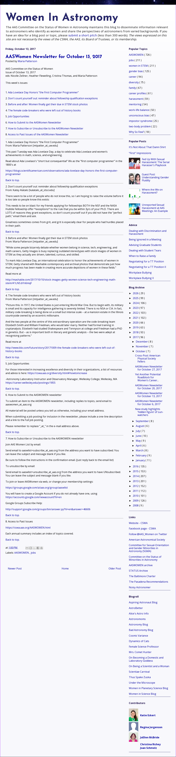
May (138, 440)
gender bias (136, 71)
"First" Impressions (140, 153)
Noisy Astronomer (140, 587)
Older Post (115, 568)
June (139, 436)
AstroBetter (136, 608)
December (142, 341)
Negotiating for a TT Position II (147, 267)
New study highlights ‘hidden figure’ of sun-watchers (149, 412)
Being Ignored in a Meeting (145, 239)
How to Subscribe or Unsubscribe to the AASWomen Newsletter (45, 128)
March (140, 450)
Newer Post (15, 568)
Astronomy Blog (138, 624)
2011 (136, 491)
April (139, 445)
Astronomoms (137, 619)
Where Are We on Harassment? (152, 191)
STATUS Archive (138, 570)
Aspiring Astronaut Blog (143, 602)
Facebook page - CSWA (142, 528)
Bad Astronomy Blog (141, 630)
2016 (136, 466)
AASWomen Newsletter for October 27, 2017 (148, 368)
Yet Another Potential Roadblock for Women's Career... (148, 377)
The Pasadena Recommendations (148, 581)
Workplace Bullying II (141, 278)
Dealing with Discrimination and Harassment (147, 232)
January (141, 460)
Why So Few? (137, 132)
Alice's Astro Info (139, 613)
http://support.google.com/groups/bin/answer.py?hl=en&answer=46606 (48, 509)
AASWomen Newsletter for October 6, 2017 (148, 402)
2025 (136, 298)
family (133, 88)
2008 (136, 505)
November (142, 346)
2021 (136, 317)
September (142, 421)
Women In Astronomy (62, 18)
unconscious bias (139, 115)
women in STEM (138, 65)
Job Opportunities (18, 116)
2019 (136, 327)
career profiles (138, 93)
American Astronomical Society (147, 539)
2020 (136, 322)
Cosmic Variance (138, 635)
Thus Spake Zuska (140, 677)
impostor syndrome (141, 121)
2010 (136, 495)
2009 (136, 500)
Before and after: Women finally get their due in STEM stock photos (48, 104)
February (141, 455)
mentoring (135, 104)
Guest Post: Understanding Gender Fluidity (155, 177)
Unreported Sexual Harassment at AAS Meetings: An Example (155, 207)
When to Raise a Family (142, 256)
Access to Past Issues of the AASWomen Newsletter (38, 134)
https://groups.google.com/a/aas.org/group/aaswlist (37, 487)
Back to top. (12, 180)
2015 (136, 471)
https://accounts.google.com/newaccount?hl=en (34, 497)
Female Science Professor (144, 646)
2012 (136, 486)
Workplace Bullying (140, 272)
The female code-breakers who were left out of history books (44, 110)
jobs (33, 552)
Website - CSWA (138, 523)
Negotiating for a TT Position (146, 261)
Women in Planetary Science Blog (148, 688)
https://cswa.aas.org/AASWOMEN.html (28, 527)
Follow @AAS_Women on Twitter (148, 534)
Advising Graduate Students (145, 245)
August (140, 426)
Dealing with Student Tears (145, 250)
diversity (134, 82)
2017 (136, 337)
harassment (136, 99)
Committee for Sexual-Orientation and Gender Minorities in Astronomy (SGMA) (149, 548)
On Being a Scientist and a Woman (149, 666)
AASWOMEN (22, 552)
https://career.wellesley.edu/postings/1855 (30, 382)
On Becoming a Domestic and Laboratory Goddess (146, 659)
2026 (136, 293)
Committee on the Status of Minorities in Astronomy (145, 558)
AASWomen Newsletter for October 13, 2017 (148, 394)
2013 (136, 481)
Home (65, 568)
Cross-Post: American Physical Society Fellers (147, 358)
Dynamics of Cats (139, 641)
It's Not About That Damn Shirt (147, 147)
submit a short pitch (82, 35)
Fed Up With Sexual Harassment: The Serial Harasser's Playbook (155, 162)
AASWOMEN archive (141, 565)
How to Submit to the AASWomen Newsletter (34, 122)
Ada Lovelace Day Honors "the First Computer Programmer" (43, 92)
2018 (136, 332)
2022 (136, 312)
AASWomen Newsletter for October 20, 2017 (148, 387)
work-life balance (139, 110)
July (138, 431)
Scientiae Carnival (139, 671)
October (141, 351)
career (133, 76)
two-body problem (140, 126)
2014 (136, 476)
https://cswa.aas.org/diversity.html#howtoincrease (57, 373)
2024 (136, 303)
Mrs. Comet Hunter (140, 652)
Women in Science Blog (142, 694)
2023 (136, 308)
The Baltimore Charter (142, 576)
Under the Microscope (142, 682)
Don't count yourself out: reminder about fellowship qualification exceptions (53, 98)
